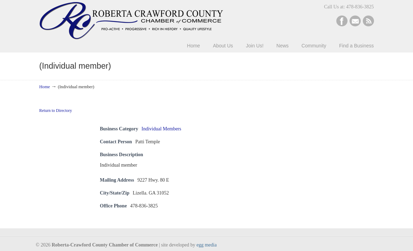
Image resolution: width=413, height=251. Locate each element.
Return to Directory (55, 110)
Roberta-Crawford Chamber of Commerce (131, 21)
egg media (207, 245)
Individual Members (161, 128)
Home (44, 86)
